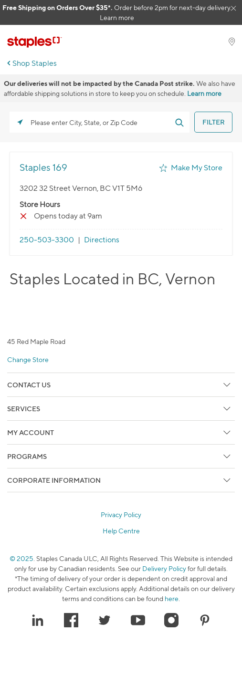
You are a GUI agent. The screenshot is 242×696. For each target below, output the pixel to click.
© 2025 (21, 558)
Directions (101, 239)
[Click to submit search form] (178, 122)
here (172, 598)
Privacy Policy (121, 514)
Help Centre (121, 531)
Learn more (117, 17)
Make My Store (196, 167)
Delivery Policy (164, 568)
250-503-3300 (47, 239)
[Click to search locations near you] (20, 122)
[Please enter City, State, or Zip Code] (99, 122)
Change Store (28, 359)
